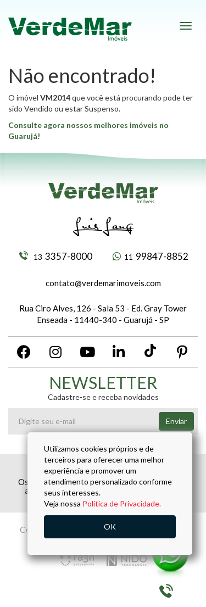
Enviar (176, 421)
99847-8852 (150, 256)
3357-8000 (55, 256)
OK (110, 526)
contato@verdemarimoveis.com (103, 283)
